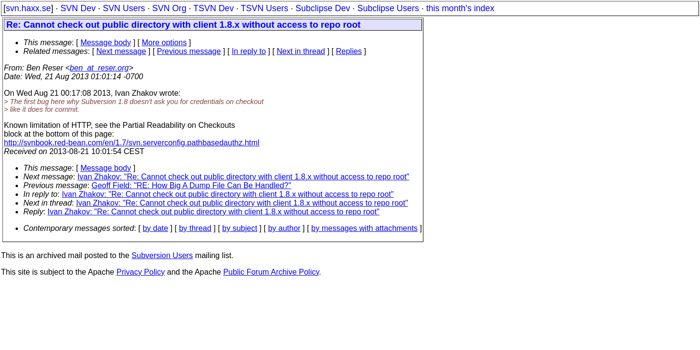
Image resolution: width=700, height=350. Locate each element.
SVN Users (124, 8)
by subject (239, 228)
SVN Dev (77, 8)
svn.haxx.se (28, 8)
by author (284, 228)
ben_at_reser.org (99, 68)
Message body (105, 42)
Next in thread (301, 51)
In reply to (249, 51)
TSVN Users (264, 8)
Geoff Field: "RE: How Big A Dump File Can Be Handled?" (191, 185)
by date (155, 228)
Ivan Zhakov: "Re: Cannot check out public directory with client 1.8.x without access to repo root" (243, 177)
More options (164, 42)
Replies (349, 51)
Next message (121, 51)
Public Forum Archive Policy (271, 272)
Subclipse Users (388, 8)
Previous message (189, 51)
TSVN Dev (213, 8)
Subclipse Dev (323, 8)
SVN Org (169, 8)
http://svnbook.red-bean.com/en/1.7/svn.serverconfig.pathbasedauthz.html (132, 143)
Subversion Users (162, 255)
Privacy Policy (140, 272)
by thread (195, 228)
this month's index (460, 8)
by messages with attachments (364, 228)
